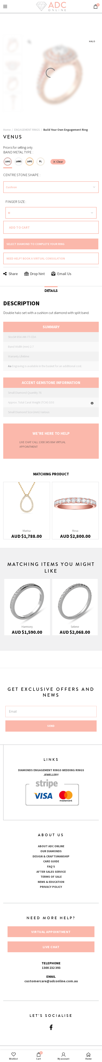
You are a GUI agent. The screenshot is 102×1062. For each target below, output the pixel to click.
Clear (59, 162)
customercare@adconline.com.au (51, 981)
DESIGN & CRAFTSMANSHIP (51, 856)
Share (13, 273)
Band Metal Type (17, 152)
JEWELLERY (51, 775)
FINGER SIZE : (15, 201)
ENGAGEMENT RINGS (27, 130)
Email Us (64, 273)
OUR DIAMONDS (51, 851)
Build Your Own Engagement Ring (65, 130)
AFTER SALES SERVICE (51, 872)
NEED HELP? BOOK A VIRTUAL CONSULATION (35, 258)
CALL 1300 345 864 (44, 442)
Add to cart (19, 227)
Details (51, 290)
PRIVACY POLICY (51, 887)
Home (7, 130)
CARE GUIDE (51, 861)
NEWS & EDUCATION (51, 882)
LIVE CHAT (25, 442)
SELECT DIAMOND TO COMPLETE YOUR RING (35, 244)
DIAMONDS (25, 770)
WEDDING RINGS (73, 770)
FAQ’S (51, 866)
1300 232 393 (51, 967)
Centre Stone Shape (21, 175)
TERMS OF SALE (51, 877)
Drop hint (37, 273)
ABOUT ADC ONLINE (51, 846)
